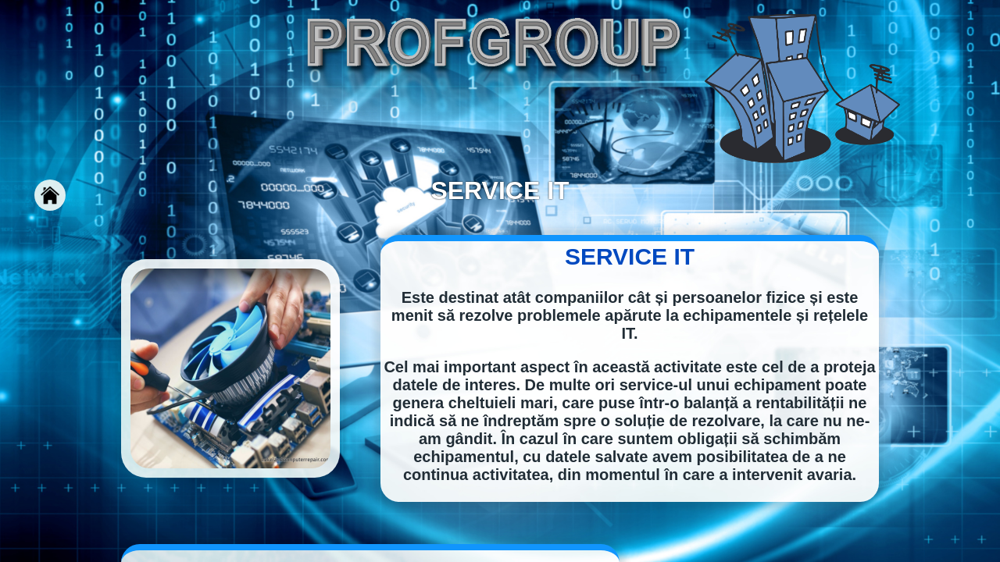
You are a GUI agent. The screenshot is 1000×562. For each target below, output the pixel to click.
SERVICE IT (630, 256)
